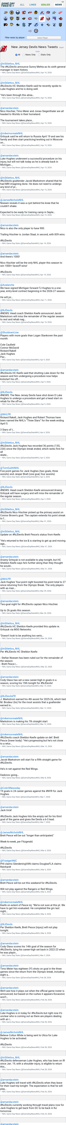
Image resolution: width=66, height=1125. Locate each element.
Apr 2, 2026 (45, 477)
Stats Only (44, 54)
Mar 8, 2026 (46, 778)
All (18, 54)
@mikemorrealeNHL (11, 133)
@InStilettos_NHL (10, 63)
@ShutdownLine (9, 332)
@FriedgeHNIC (8, 860)
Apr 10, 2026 (46, 322)
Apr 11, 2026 (46, 300)
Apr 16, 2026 (46, 72)
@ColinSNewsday (10, 788)
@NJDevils (6, 310)
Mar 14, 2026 (45, 686)
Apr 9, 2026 (45, 360)
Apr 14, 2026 (45, 243)
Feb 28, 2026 (45, 977)
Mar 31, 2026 (45, 521)
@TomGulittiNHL (9, 467)
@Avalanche (7, 284)
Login (62, 1)
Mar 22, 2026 (46, 667)
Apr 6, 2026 (45, 432)
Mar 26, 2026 (45, 613)
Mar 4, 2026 (46, 914)
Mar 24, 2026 (46, 638)
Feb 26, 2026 (46, 1092)
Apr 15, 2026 (46, 98)
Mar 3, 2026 (45, 955)
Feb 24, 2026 (46, 1114)
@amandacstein (9, 108)
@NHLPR (5, 414)
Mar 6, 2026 (46, 850)
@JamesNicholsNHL (12, 199)
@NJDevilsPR (8, 696)
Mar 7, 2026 (45, 797)
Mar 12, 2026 (45, 708)
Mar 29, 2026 (45, 591)
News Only (29, 54)
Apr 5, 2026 (45, 458)
